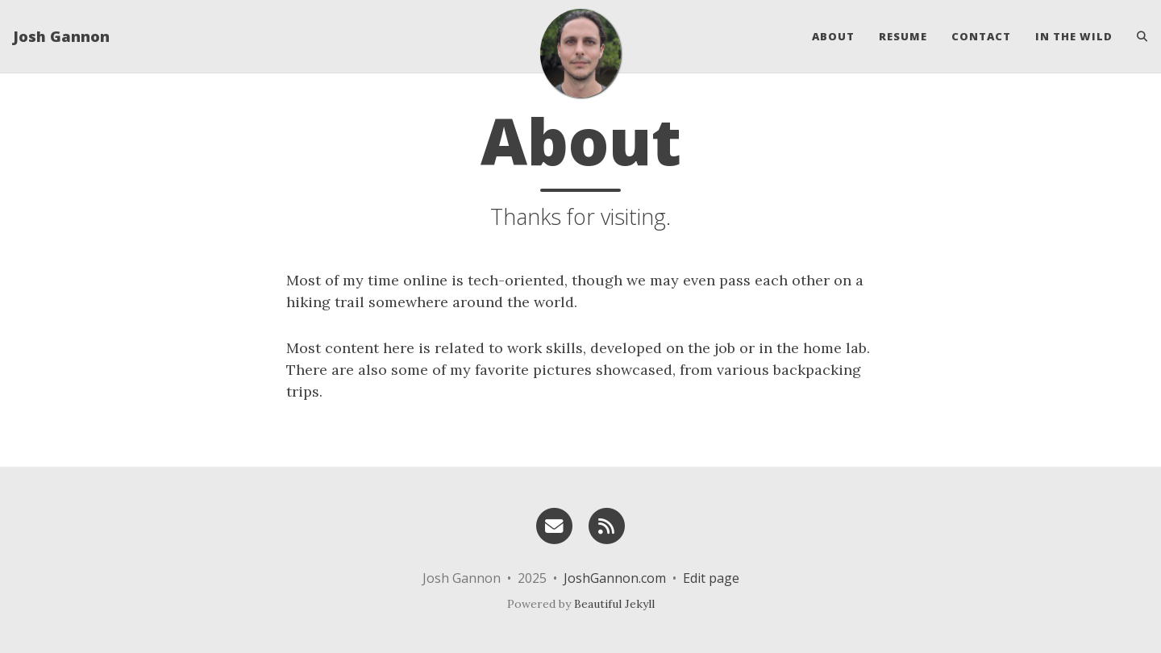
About (833, 36)
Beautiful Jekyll (614, 604)
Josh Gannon (61, 36)
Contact (981, 36)
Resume (903, 36)
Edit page (711, 578)
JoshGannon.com (615, 578)
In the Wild (1074, 36)
